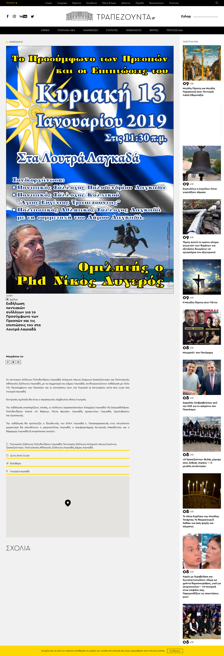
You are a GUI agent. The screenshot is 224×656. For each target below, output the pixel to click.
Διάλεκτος (125, 3)
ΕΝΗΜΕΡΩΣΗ (90, 30)
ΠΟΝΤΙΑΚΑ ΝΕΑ (66, 30)
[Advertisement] (202, 121)
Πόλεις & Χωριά (109, 3)
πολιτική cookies (156, 651)
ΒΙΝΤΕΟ (154, 30)
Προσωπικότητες (156, 3)
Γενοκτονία (174, 3)
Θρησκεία (76, 3)
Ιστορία (48, 3)
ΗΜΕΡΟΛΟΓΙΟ (133, 30)
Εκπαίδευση (91, 3)
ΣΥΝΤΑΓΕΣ (112, 30)
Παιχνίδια (140, 3)
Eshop (186, 16)
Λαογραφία (62, 3)
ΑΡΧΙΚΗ (45, 30)
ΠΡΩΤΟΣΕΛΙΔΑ (175, 30)
